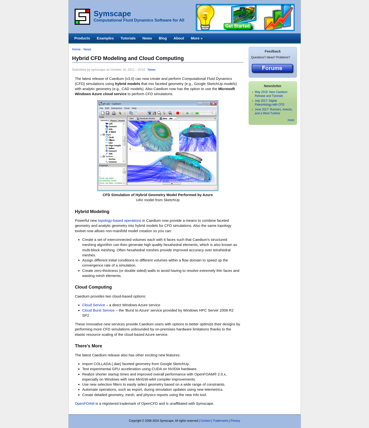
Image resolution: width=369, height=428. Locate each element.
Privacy (235, 420)
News (87, 49)
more (291, 120)
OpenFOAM (84, 403)
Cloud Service (93, 305)
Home (76, 49)
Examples (105, 38)
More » (197, 38)
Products (82, 38)
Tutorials (128, 38)
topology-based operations (119, 220)
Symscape (112, 13)
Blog (163, 38)
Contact (205, 420)
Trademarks (220, 420)
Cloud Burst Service (98, 310)
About (178, 38)
